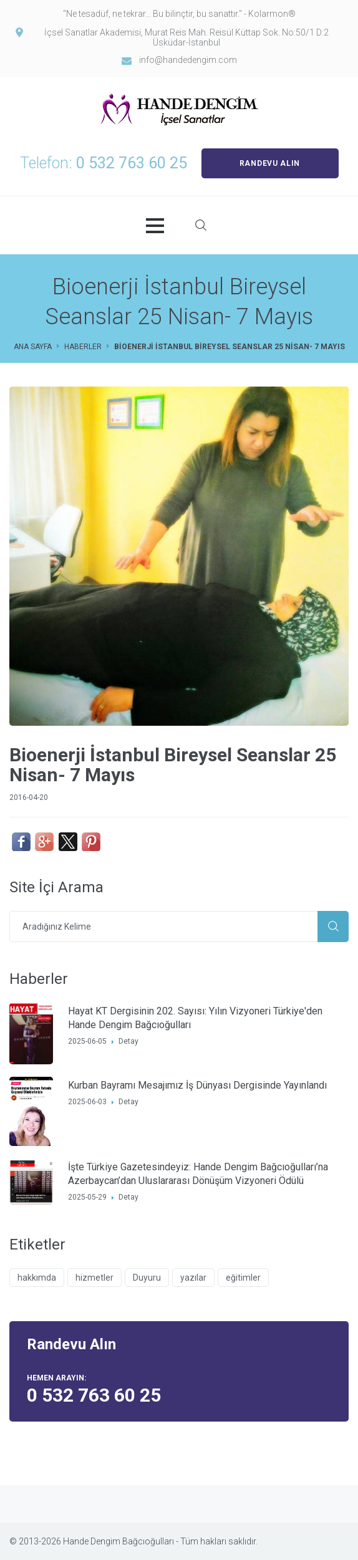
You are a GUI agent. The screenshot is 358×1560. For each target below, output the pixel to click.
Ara (333, 926)
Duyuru (147, 1278)
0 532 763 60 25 (131, 163)
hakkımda (36, 1278)
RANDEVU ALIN (269, 163)
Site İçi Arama (200, 225)
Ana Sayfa (33, 346)
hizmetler (94, 1278)
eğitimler (243, 1278)
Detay (128, 1041)
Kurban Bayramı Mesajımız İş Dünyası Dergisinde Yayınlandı (197, 1085)
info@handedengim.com (188, 60)
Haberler (83, 346)
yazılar (193, 1278)
